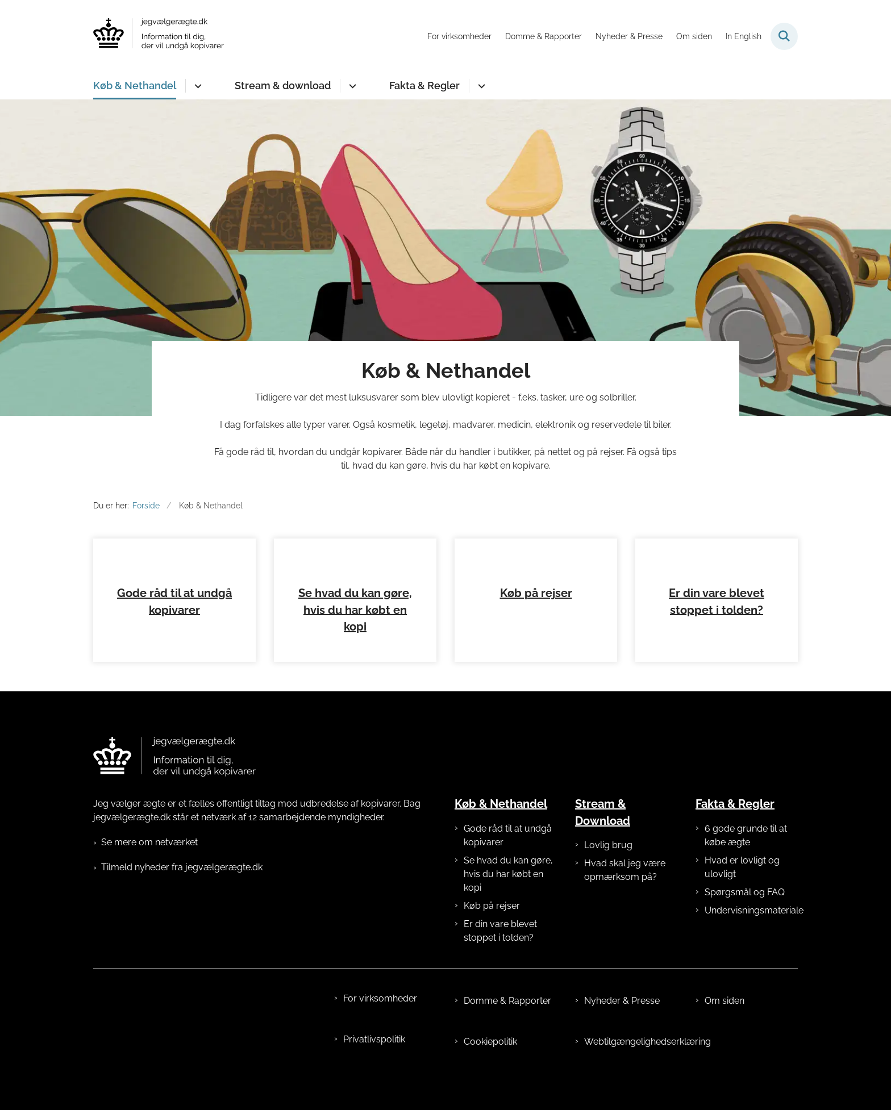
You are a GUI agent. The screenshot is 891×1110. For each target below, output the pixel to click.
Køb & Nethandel (134, 85)
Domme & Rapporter (507, 1028)
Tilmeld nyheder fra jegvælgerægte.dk (182, 894)
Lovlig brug (608, 872)
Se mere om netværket (149, 869)
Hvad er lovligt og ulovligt (742, 894)
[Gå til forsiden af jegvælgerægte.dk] (158, 36)
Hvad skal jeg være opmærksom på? (624, 897)
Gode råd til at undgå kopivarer (508, 862)
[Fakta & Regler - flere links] (480, 86)
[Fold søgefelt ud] (784, 36)
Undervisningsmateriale (751, 937)
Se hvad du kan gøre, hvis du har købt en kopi (355, 637)
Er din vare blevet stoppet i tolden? (500, 958)
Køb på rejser (536, 620)
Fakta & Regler (424, 85)
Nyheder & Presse (622, 1028)
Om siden (724, 1028)
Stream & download (283, 85)
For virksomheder (380, 1025)
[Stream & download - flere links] (351, 86)
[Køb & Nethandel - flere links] (196, 86)
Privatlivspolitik (374, 1066)
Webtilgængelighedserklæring (630, 1068)
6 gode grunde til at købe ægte (746, 862)
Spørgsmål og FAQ (745, 919)
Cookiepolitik (490, 1068)
